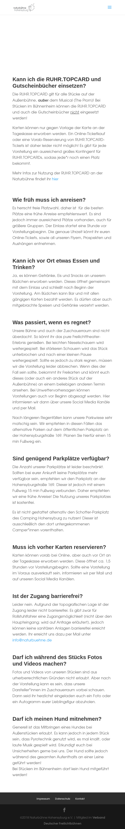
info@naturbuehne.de (32, 640)
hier (55, 178)
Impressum (43, 799)
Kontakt (80, 799)
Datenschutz (62, 799)
